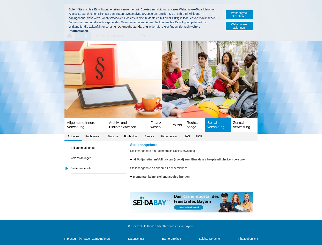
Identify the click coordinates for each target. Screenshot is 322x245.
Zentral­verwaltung (241, 125)
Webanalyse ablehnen (239, 26)
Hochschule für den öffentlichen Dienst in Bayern (162, 226)
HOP (199, 136)
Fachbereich (93, 136)
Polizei (176, 125)
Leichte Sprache (209, 238)
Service (149, 136)
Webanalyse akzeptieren (239, 14)
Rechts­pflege (193, 125)
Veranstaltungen (81, 158)
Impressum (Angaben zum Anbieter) (87, 238)
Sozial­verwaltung (215, 125)
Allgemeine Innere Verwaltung (81, 125)
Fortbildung (131, 136)
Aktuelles (73, 136)
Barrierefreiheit (171, 238)
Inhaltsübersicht (248, 238)
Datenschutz (136, 238)
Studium (112, 136)
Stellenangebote (81, 168)
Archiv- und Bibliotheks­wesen (122, 125)
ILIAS (186, 136)
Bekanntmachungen (83, 147)
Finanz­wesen (156, 125)
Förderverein (168, 136)
